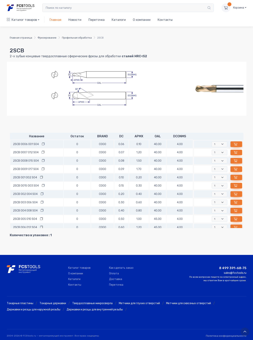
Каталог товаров (22, 20)
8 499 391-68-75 (232, 268)
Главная (55, 20)
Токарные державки (53, 303)
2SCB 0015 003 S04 (26, 185)
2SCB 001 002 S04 (25, 177)
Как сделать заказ (121, 268)
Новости (74, 20)
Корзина (238, 7)
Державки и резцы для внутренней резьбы (95, 309)
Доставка (115, 279)
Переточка (96, 20)
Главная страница (21, 37)
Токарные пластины (20, 303)
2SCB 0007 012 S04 (26, 152)
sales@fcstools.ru (235, 273)
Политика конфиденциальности (226, 335)
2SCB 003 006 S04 (25, 202)
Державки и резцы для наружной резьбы (33, 309)
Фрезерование (47, 37)
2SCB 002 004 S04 (25, 194)
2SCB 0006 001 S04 (26, 144)
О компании (142, 20)
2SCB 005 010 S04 (25, 219)
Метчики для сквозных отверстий (188, 303)
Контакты (165, 20)
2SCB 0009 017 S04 (26, 169)
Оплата (114, 273)
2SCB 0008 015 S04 (26, 160)
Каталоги (119, 20)
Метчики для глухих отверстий (139, 303)
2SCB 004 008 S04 (25, 210)
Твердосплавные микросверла (92, 303)
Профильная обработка (77, 37)
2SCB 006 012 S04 (25, 227)
